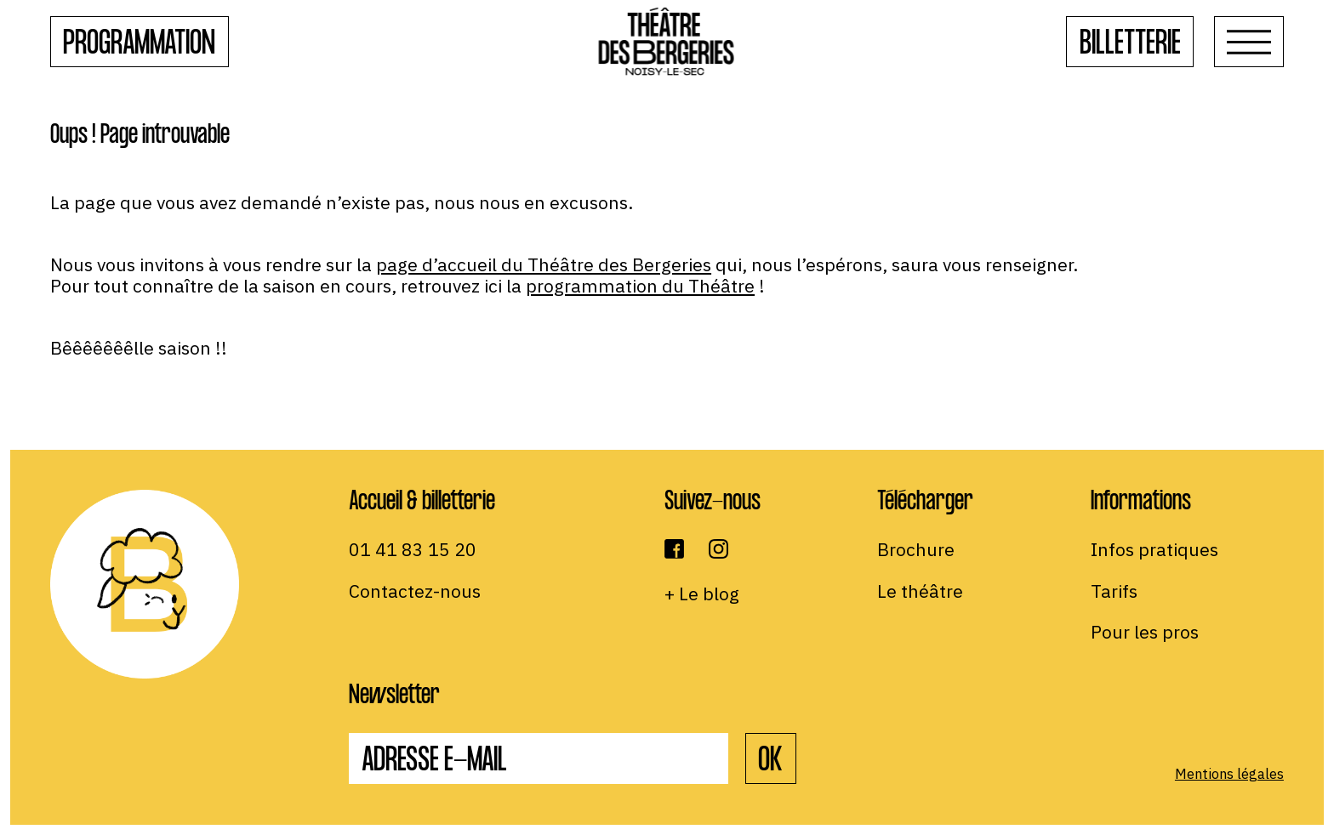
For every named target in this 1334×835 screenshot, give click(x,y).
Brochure (916, 549)
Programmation (139, 46)
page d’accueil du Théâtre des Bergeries (543, 264)
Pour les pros (1145, 632)
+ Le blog (701, 593)
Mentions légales (1229, 773)
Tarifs (1114, 591)
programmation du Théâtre (640, 286)
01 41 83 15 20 (412, 549)
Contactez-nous (415, 591)
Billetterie (1130, 46)
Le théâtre (920, 591)
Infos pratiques (1154, 549)
